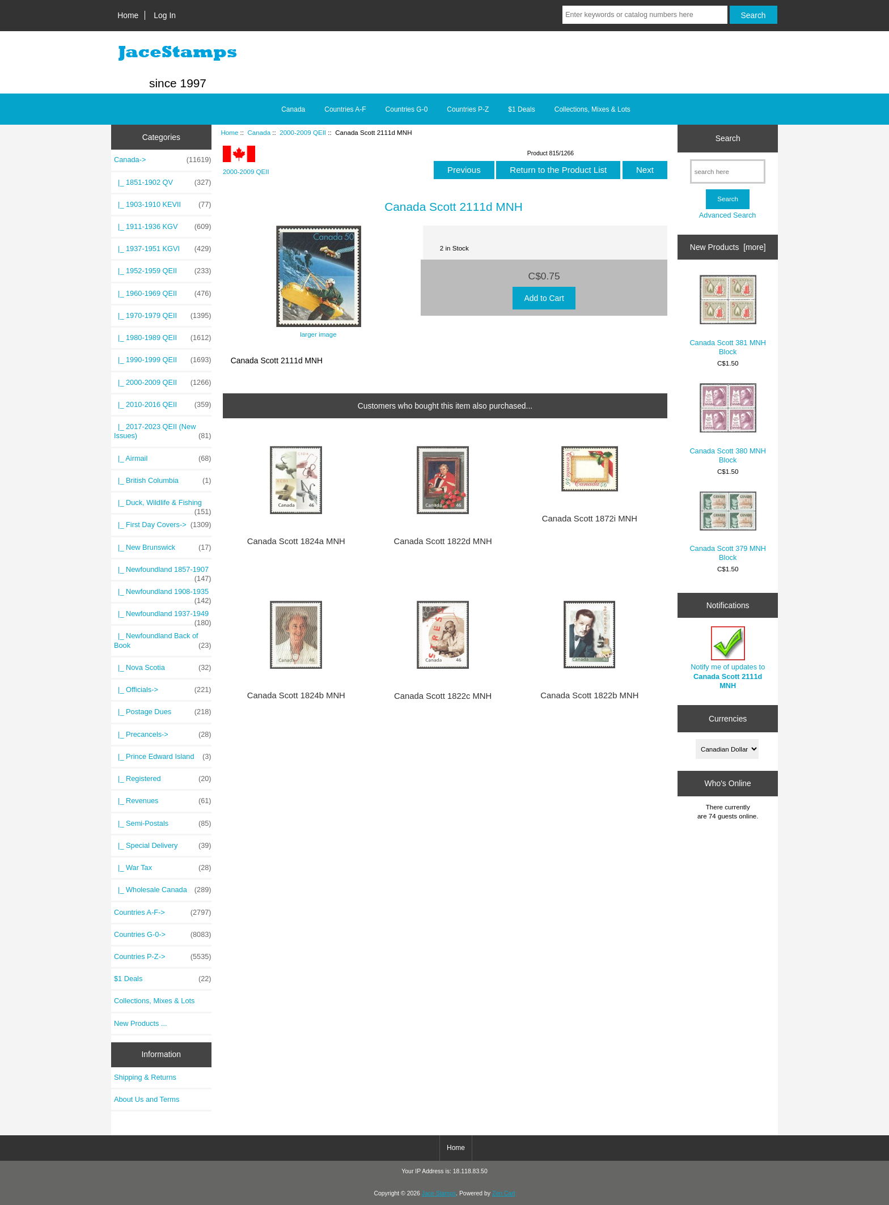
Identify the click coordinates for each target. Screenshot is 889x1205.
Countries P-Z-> (162, 956)
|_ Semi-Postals (162, 823)
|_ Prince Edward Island (162, 756)
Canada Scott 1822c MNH (443, 696)
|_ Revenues (162, 800)
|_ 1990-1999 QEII (162, 359)
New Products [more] (728, 247)
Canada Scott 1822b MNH (589, 695)
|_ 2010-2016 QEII (162, 404)
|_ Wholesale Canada (162, 889)
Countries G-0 (407, 109)
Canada (258, 132)
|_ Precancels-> (162, 734)
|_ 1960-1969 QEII (162, 293)
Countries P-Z (468, 109)
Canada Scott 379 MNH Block (727, 526)
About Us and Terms (146, 1099)
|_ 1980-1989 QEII (162, 337)
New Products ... (140, 1023)
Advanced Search (727, 215)
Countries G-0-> (162, 934)
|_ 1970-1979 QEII (162, 315)
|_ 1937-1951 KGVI (162, 248)
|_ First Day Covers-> (162, 524)
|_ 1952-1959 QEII (162, 270)
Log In (165, 15)
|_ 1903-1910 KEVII (162, 204)
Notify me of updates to (728, 658)
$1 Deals (521, 109)
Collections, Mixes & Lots (592, 109)
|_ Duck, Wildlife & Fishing (162, 505)
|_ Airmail (162, 458)
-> (162, 159)
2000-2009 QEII (303, 132)
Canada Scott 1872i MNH (589, 518)
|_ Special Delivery (162, 845)
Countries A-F (345, 109)
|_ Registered (162, 778)
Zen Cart (503, 1193)
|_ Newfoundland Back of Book (162, 640)
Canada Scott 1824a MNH (296, 541)
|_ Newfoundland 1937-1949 (162, 616)
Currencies (728, 718)
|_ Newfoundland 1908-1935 (162, 594)
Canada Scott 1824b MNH (296, 695)
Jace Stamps (439, 1193)
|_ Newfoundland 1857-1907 (162, 572)
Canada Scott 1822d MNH (443, 541)
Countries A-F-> (162, 912)
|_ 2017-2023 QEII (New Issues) (162, 431)
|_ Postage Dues (162, 711)
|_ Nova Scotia (162, 667)
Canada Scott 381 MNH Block (727, 315)
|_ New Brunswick (162, 547)
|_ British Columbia (162, 480)
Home (127, 15)
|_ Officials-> (162, 689)
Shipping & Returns (145, 1077)
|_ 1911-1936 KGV (162, 226)
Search (728, 138)
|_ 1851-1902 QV (162, 182)
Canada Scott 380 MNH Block (727, 423)
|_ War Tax (162, 867)
